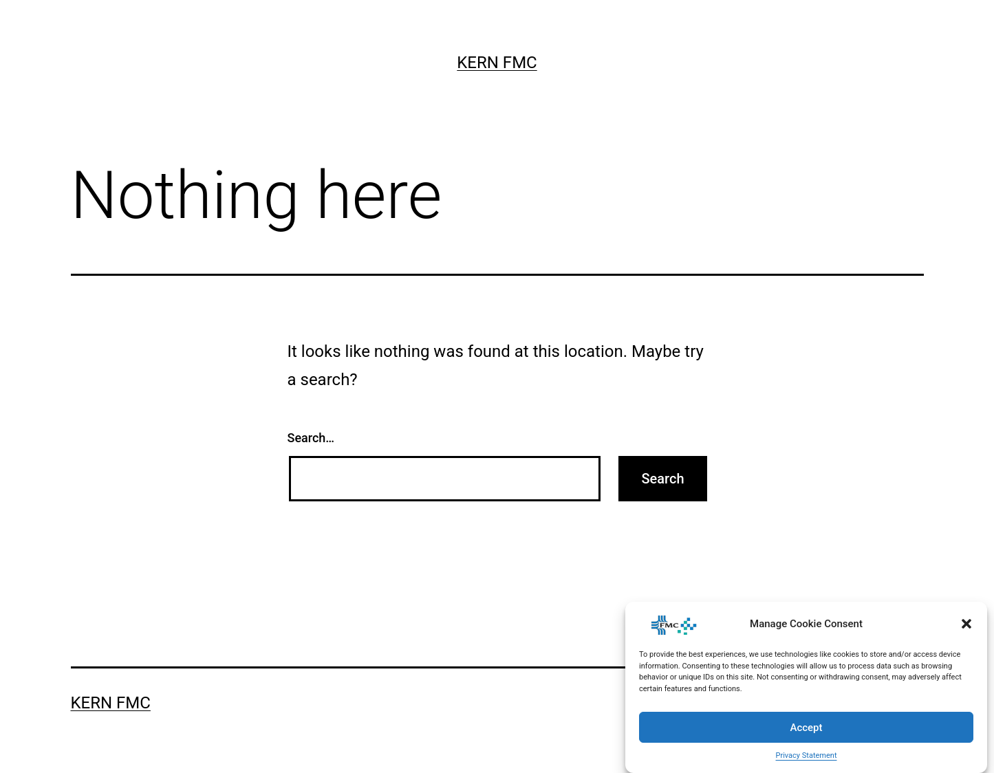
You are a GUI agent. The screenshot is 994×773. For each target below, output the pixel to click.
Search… (311, 438)
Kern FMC (497, 62)
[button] (966, 624)
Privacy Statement (806, 755)
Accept (806, 727)
